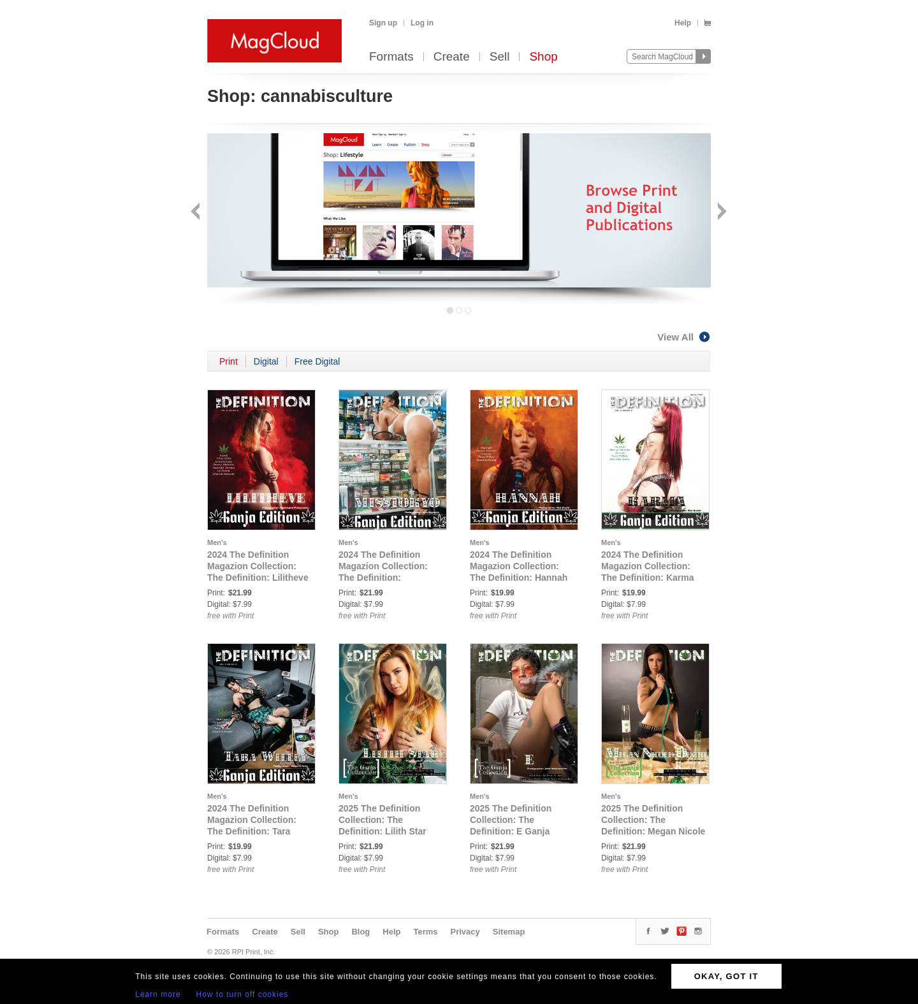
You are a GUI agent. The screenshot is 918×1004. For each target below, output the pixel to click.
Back (197, 212)
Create (451, 57)
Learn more (157, 994)
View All (684, 336)
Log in (422, 22)
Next (721, 212)
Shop (543, 57)
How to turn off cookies (242, 994)
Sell (500, 57)
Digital (266, 361)
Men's (217, 542)
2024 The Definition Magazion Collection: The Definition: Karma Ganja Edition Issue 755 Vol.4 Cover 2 (651, 577)
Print (228, 361)
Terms (425, 931)
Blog (360, 931)
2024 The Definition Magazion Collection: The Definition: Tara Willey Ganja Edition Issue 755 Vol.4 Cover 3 (256, 831)
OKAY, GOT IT (726, 976)
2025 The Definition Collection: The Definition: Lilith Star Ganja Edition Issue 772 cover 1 (389, 831)
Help (682, 22)
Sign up (383, 22)
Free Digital (317, 361)
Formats (391, 57)
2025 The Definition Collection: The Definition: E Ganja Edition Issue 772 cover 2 (519, 831)
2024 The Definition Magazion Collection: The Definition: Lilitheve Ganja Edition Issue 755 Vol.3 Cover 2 (258, 577)
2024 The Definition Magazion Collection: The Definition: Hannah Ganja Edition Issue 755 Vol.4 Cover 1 (520, 577)
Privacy (465, 931)
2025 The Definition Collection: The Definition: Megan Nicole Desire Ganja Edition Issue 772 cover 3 (653, 831)
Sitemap (509, 931)
